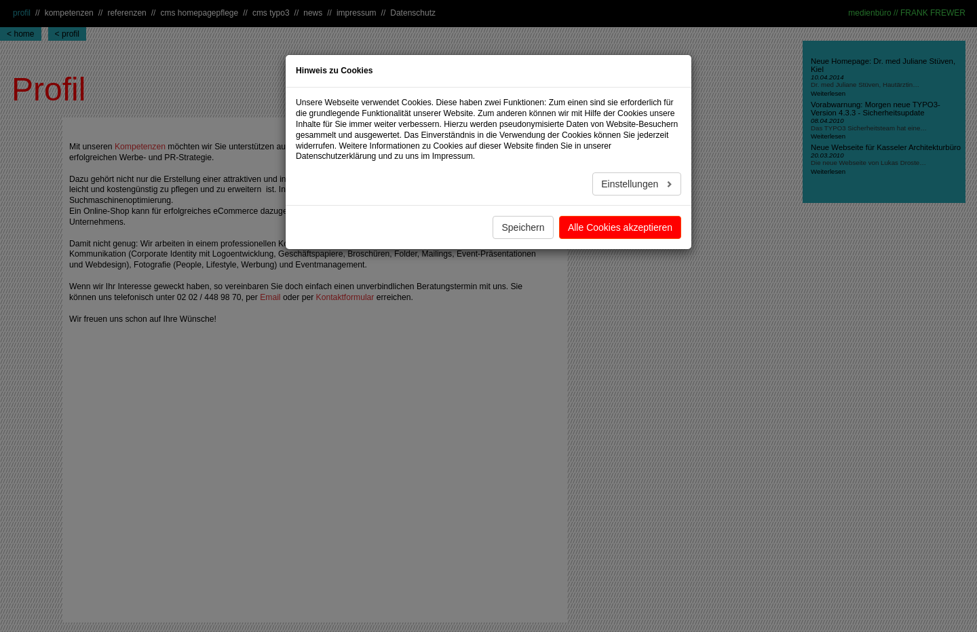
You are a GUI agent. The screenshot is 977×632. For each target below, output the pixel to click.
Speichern (522, 227)
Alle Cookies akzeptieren (620, 227)
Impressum (452, 156)
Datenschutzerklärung (336, 156)
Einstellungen (631, 184)
